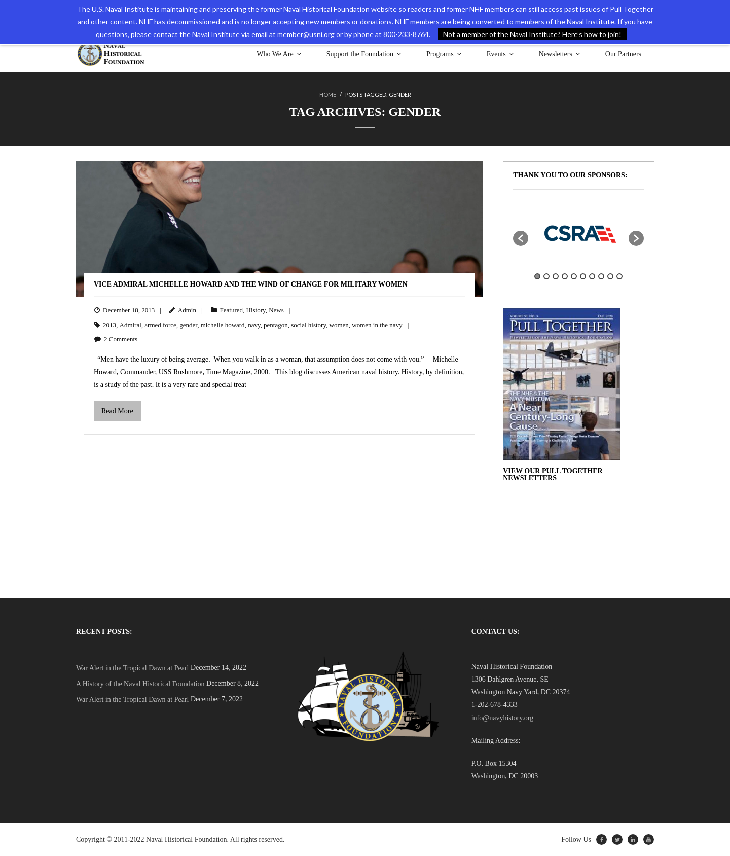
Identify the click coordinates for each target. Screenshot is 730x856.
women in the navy (377, 325)
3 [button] (556, 276)
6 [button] (583, 276)
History (256, 310)
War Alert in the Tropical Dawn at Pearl (132, 668)
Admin (187, 310)
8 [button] (601, 276)
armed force (160, 325)
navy (254, 325)
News (276, 310)
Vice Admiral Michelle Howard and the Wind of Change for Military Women (251, 284)
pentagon (276, 325)
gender (188, 325)
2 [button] (546, 276)
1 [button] (537, 276)
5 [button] (574, 276)
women (339, 325)
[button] (520, 238)
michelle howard (223, 325)
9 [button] (610, 276)
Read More (117, 411)
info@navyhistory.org (502, 718)
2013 (109, 325)
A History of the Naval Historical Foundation (140, 684)
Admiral (130, 325)
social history (308, 325)
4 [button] (565, 276)
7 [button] (592, 276)
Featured (231, 310)
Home (327, 94)
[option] (578, 233)
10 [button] (619, 276)
